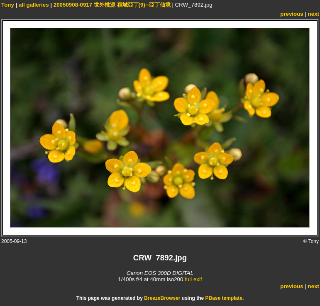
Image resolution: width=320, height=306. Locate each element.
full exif (193, 279)
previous (291, 14)
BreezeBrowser (162, 298)
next (313, 14)
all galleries (34, 5)
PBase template (223, 298)
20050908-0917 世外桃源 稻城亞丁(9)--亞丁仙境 (112, 5)
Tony (7, 5)
